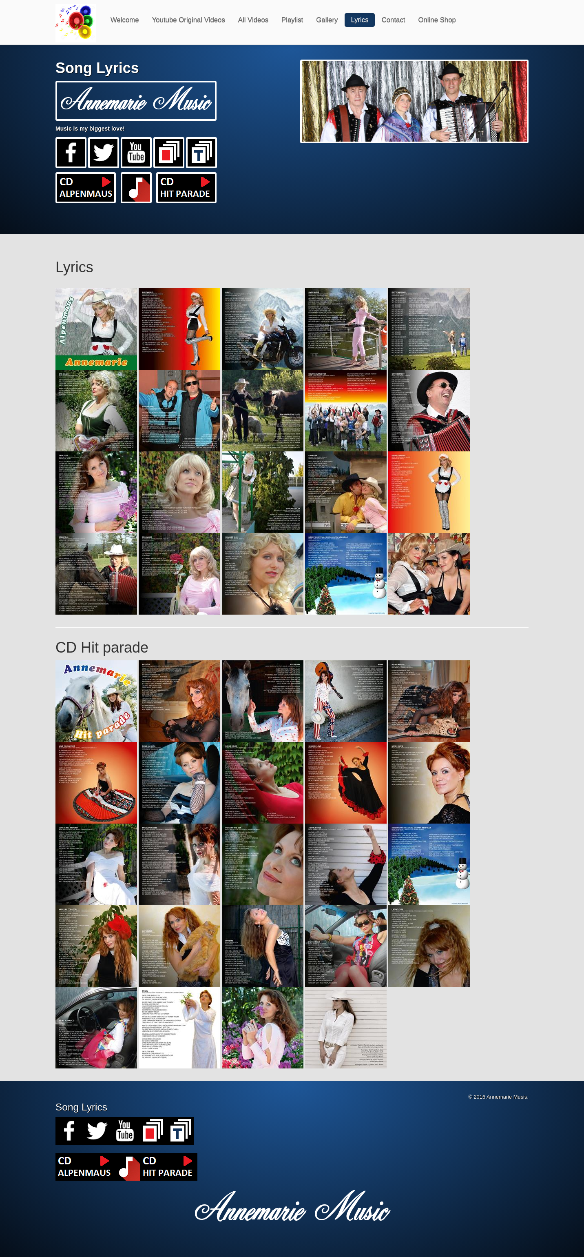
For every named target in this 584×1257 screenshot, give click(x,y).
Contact (393, 20)
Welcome (125, 20)
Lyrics (359, 20)
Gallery (327, 20)
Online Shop (437, 20)
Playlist (292, 20)
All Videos (253, 20)
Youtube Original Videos (188, 20)
